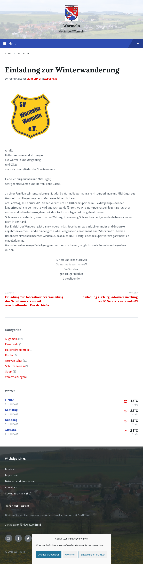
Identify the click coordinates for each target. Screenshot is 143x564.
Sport (8, 371)
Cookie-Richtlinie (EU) (18, 493)
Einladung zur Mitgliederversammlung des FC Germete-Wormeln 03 (110, 299)
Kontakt (10, 469)
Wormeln (71, 25)
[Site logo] (71, 20)
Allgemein (50, 78)
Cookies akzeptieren (49, 554)
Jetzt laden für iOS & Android (23, 525)
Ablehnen (70, 554)
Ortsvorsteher (13, 361)
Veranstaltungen (15, 377)
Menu (71, 43)
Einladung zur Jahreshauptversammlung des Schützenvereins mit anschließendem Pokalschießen (34, 301)
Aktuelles (23, 53)
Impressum (11, 475)
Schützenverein (15, 366)
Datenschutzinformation (20, 481)
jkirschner (34, 78)
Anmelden (11, 487)
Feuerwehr (12, 344)
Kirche (9, 355)
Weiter (133, 292)
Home (8, 53)
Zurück (9, 292)
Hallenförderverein (17, 350)
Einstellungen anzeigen (93, 554)
